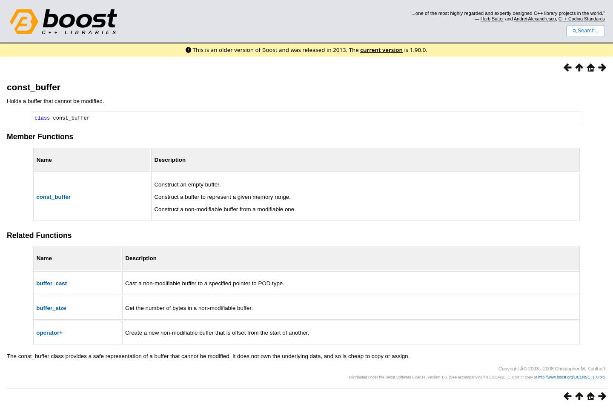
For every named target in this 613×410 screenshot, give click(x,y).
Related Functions (39, 236)
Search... (585, 31)
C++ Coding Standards (582, 18)
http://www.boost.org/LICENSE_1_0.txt (571, 378)
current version (381, 50)
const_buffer (33, 87)
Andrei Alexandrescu (535, 18)
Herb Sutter (492, 18)
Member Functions (40, 138)
